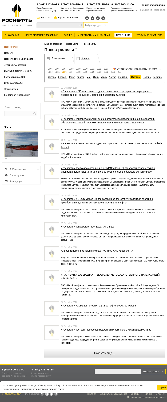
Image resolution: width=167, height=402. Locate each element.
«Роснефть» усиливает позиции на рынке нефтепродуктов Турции (98, 305)
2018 (78, 72)
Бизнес (68, 35)
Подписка (147, 394)
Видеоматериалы (13, 83)
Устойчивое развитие (149, 35)
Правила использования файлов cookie (146, 397)
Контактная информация (17, 95)
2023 (113, 72)
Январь (52, 77)
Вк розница (103, 18)
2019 (85, 72)
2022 (106, 72)
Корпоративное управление (41, 35)
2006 (57, 69)
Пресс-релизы (11, 46)
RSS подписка (18, 169)
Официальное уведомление (113, 394)
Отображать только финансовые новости (137, 69)
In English (144, 10)
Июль (104, 77)
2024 (120, 72)
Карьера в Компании (68, 17)
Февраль (62, 77)
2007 (64, 69)
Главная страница (53, 44)
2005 (50, 69)
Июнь (96, 77)
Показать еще (103, 353)
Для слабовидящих (155, 5)
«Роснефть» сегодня (15, 65)
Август (112, 77)
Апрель (80, 77)
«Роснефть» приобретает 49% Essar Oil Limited (87, 226)
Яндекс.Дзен (98, 18)
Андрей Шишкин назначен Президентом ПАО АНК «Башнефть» (97, 250)
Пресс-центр (123, 35)
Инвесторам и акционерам (94, 35)
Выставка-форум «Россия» (18, 71)
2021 (99, 72)
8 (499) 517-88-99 (48, 4)
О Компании (12, 35)
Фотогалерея (11, 89)
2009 (78, 69)
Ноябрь (147, 77)
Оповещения (17, 175)
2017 (71, 72)
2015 (57, 72)
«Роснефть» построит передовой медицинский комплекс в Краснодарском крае (106, 329)
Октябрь (135, 77)
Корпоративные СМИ (15, 77)
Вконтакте (87, 18)
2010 (85, 69)
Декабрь (157, 77)
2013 (106, 69)
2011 (92, 69)
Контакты (45, 17)
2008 (71, 69)
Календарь (16, 181)
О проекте (161, 394)
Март (72, 77)
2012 (99, 69)
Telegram (92, 18)
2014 (50, 72)
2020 (92, 72)
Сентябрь (123, 77)
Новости (8, 53)
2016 (64, 72)
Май (89, 77)
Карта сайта (159, 10)
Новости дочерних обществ (18, 59)
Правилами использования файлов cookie (42, 389)
